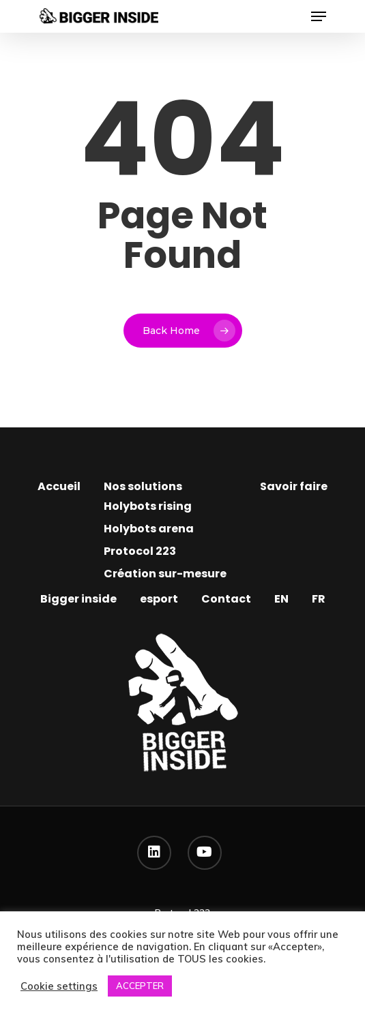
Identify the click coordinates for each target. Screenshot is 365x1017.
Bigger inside (78, 599)
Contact (226, 599)
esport (159, 599)
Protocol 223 (140, 551)
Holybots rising (148, 506)
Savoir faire (293, 486)
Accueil (59, 486)
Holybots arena (149, 528)
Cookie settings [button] (59, 986)
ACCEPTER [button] (140, 985)
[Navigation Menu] (318, 16)
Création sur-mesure (165, 573)
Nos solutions (143, 486)
